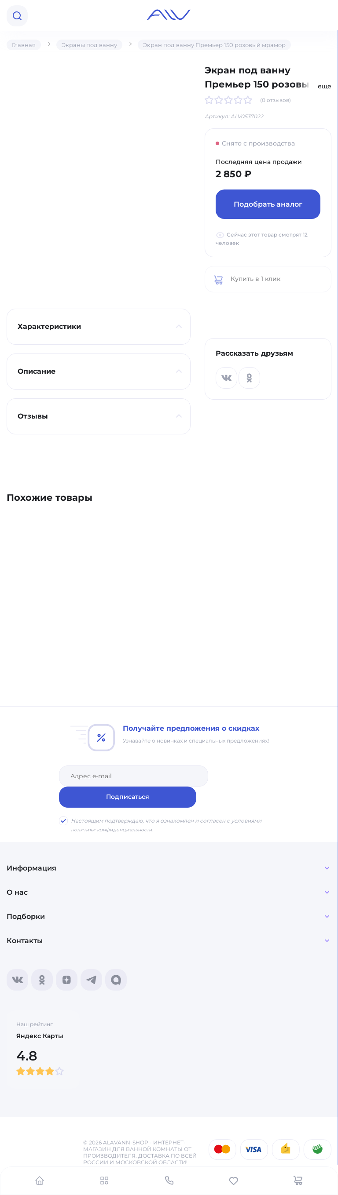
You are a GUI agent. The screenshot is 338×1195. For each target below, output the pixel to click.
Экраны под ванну (92, 45)
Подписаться (246, 776)
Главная (24, 45)
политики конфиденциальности (115, 808)
